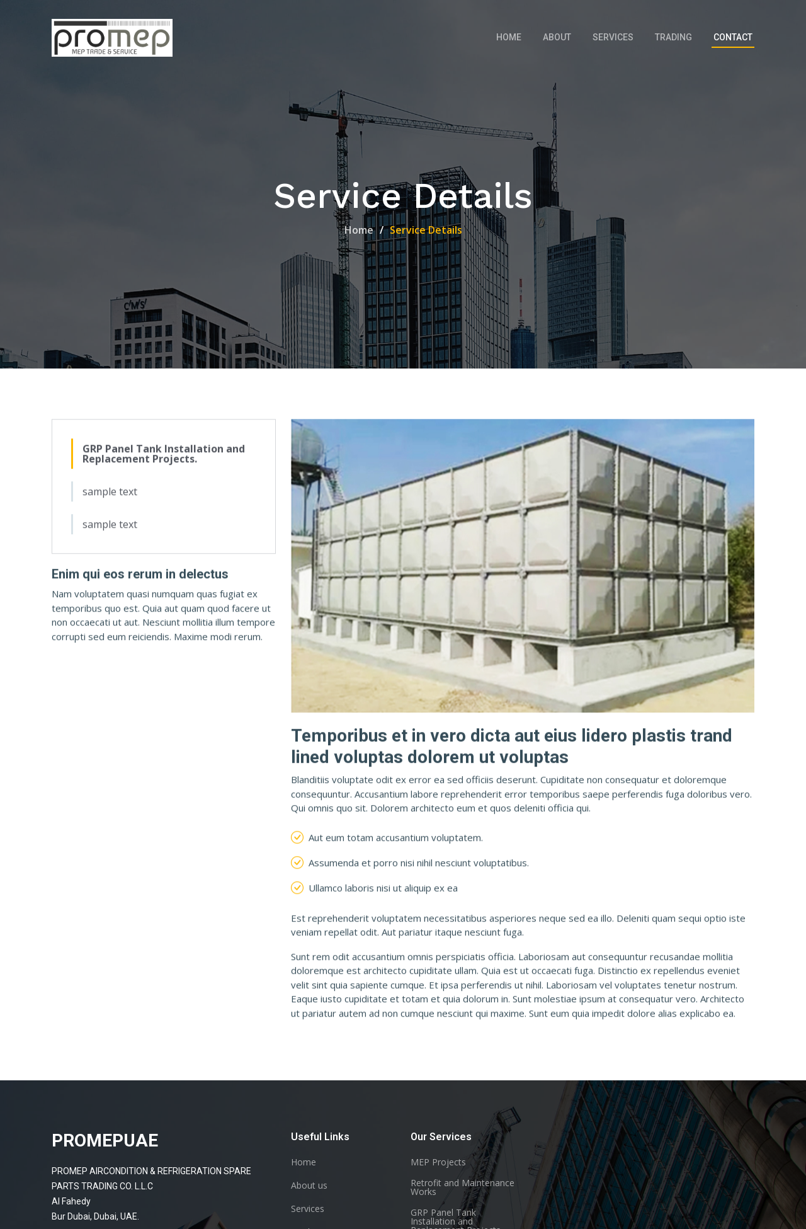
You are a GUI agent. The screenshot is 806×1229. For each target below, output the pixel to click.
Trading (673, 37)
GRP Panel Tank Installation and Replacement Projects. (163, 456)
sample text (109, 494)
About (557, 37)
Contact (732, 37)
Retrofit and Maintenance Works (462, 1187)
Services (613, 37)
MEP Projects (438, 1162)
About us (309, 1185)
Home (508, 37)
